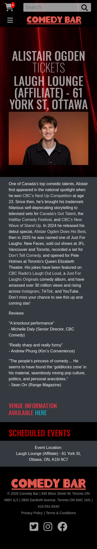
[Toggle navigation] (10, 20)
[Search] (51, 7)
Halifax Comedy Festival (30, 220)
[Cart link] (9, 6)
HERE (41, 412)
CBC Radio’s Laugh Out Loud (35, 273)
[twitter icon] (34, 525)
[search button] (84, 7)
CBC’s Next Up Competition (47, 196)
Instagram (30, 291)
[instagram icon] (48, 525)
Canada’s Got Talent (58, 214)
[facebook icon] (62, 525)
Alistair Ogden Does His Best (59, 231)
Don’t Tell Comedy (25, 255)
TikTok (47, 291)
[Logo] (48, 484)
